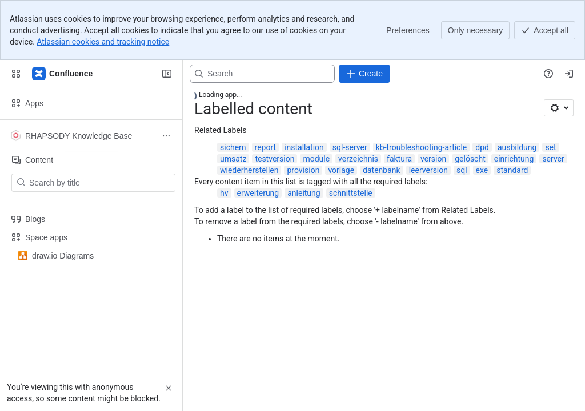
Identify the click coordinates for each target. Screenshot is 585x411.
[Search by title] (100, 183)
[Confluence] (63, 74)
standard (512, 170)
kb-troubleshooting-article (421, 147)
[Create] (364, 74)
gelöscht (470, 158)
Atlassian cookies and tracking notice (103, 41)
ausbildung (517, 147)
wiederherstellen (249, 170)
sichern (233, 147)
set (550, 147)
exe (482, 170)
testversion (274, 158)
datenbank (381, 170)
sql (461, 170)
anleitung (303, 193)
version (433, 158)
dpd (482, 147)
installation (304, 147)
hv (224, 193)
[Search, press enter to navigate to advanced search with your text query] (262, 74)
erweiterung (258, 193)
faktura (399, 158)
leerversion (428, 170)
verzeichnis (358, 158)
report (266, 147)
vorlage (341, 170)
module (316, 158)
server (553, 158)
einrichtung (514, 158)
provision (303, 170)
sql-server (349, 147)
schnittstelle (350, 193)
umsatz (233, 158)
